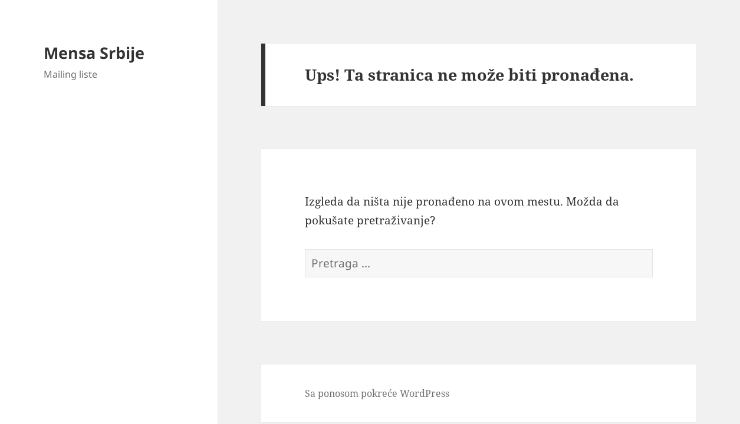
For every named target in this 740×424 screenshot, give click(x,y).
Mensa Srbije (94, 53)
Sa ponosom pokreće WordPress (377, 393)
